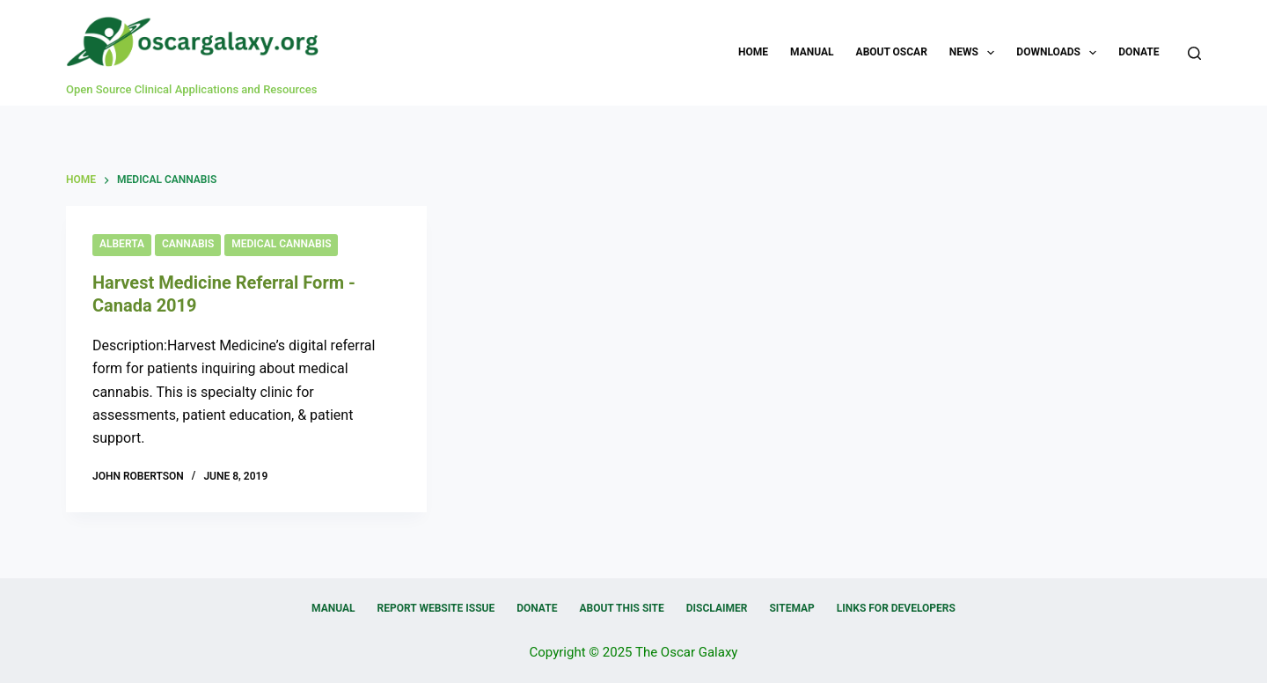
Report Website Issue (436, 608)
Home (753, 52)
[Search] (1194, 53)
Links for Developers (896, 608)
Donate (1138, 52)
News (975, 52)
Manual (811, 52)
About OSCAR (891, 52)
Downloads (1059, 52)
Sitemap (791, 608)
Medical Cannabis (281, 244)
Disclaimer (717, 608)
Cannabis (188, 244)
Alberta (121, 244)
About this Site (621, 608)
